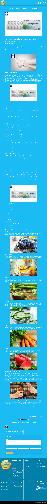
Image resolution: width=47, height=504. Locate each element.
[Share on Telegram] (28, 419)
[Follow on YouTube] (43, 483)
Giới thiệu (22, 4)
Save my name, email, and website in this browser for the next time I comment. (17, 450)
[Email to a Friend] (22, 419)
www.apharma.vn (13, 407)
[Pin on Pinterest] (23, 419)
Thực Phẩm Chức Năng (25, 422)
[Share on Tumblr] (26, 419)
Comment (7, 439)
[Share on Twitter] (20, 419)
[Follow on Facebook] (39, 483)
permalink (35, 422)
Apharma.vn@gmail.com (17, 476)
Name (7, 446)
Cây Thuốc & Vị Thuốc (19, 422)
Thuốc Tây (29, 422)
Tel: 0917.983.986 (15, 475)
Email (19, 446)
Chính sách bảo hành (40, 461)
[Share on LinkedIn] (25, 419)
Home (8, 4)
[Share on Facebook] (19, 419)
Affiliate (30, 4)
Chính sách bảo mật (27, 466)
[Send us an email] (40, 483)
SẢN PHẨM (18, 4)
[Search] (39, 3)
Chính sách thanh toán (40, 464)
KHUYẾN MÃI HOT (13, 4)
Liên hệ (34, 4)
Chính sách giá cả (39, 463)
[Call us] (42, 483)
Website (31, 446)
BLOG (26, 4)
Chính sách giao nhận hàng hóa (41, 466)
